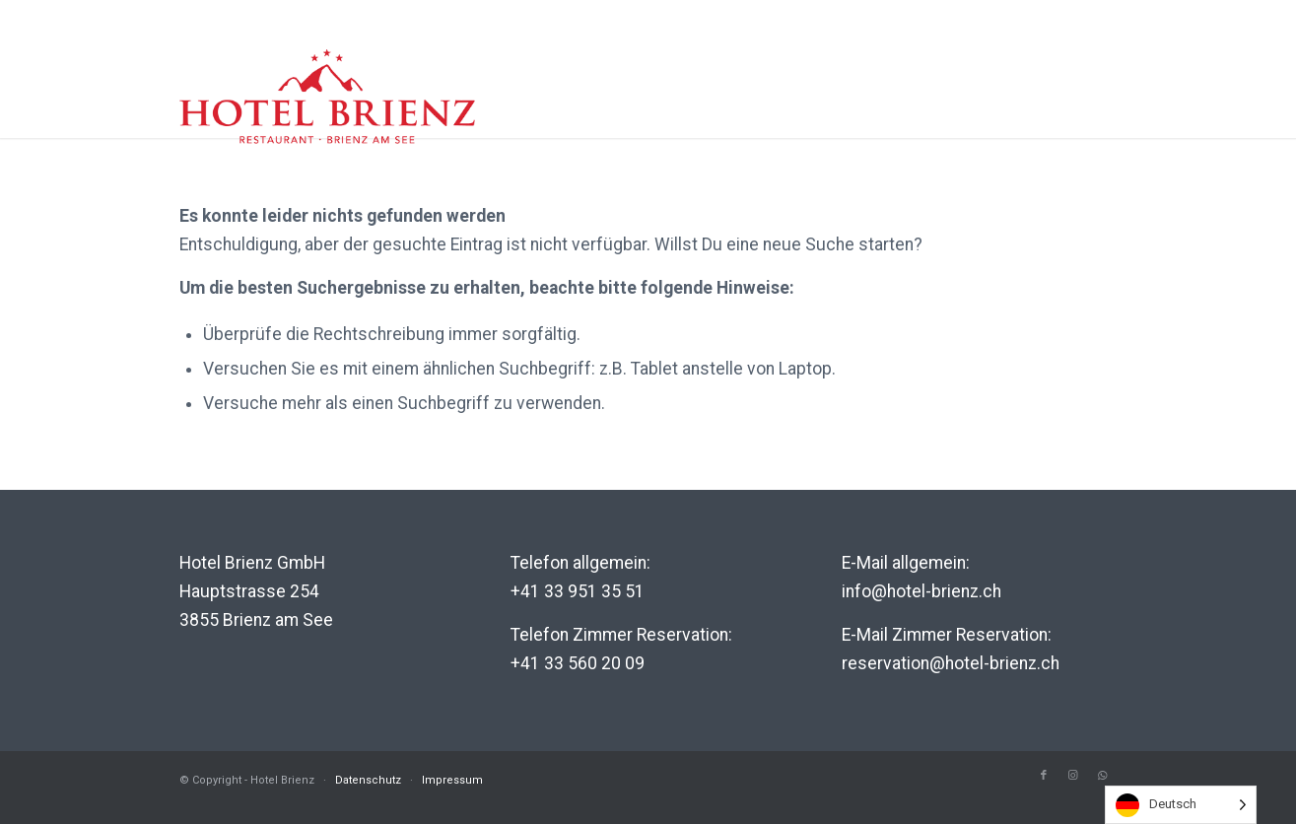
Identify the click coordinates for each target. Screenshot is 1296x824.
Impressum (452, 780)
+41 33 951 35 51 (578, 591)
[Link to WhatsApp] (1103, 775)
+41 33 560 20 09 (578, 663)
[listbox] (1181, 805)
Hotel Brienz (663, 117)
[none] (1181, 805)
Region (895, 117)
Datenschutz (368, 780)
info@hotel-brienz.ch (921, 591)
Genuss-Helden (1027, 117)
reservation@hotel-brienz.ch (950, 663)
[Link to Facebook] (1043, 775)
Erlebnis (792, 117)
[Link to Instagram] (1073, 775)
